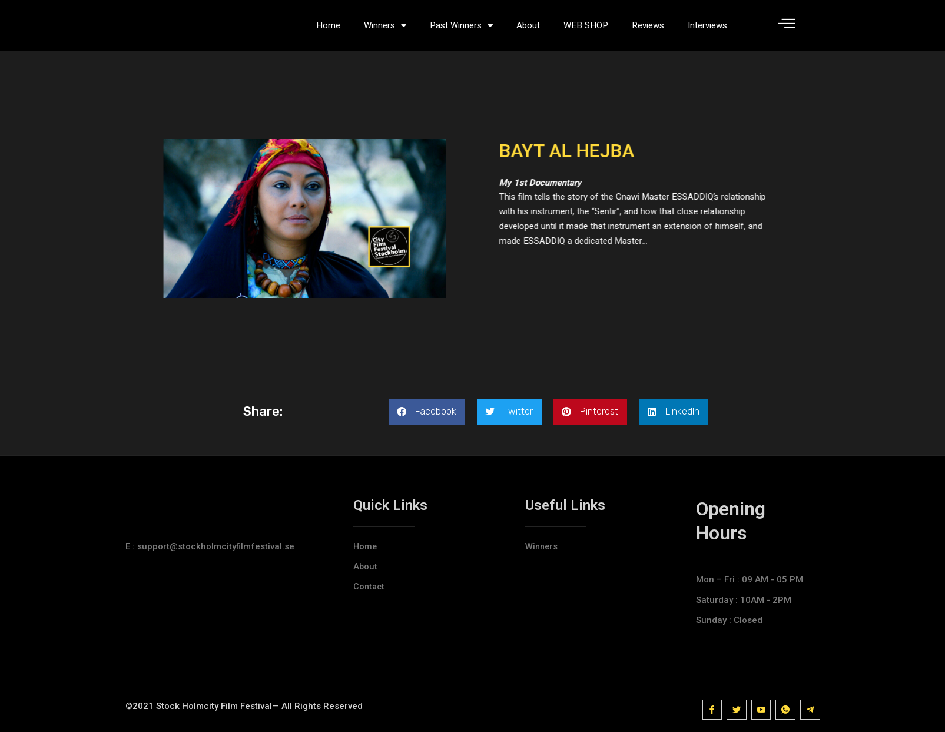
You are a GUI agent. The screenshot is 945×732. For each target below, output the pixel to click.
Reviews (648, 29)
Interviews (707, 29)
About (528, 29)
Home (328, 29)
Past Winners (461, 29)
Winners (385, 29)
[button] (427, 421)
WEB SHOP (585, 29)
